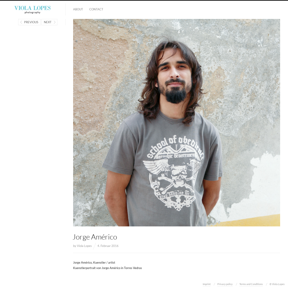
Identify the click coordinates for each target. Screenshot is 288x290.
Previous (31, 22)
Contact (96, 9)
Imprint (207, 284)
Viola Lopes (84, 246)
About (78, 9)
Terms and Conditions (251, 284)
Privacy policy (225, 284)
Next (48, 22)
